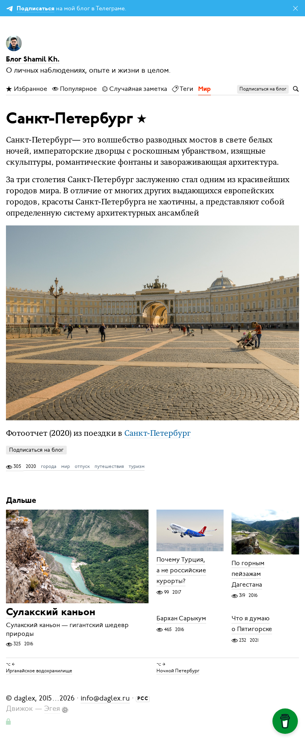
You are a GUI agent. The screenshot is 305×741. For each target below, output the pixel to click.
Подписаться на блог (36, 450)
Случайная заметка (134, 89)
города (48, 466)
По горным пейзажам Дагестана (248, 574)
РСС (143, 699)
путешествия (109, 466)
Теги (182, 89)
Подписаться (35, 9)
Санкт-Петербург (157, 434)
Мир (204, 89)
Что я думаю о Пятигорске (252, 624)
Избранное (26, 89)
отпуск (82, 466)
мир (65, 466)
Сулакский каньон (50, 612)
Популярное (74, 89)
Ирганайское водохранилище (39, 671)
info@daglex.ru (105, 698)
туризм (137, 466)
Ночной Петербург (177, 671)
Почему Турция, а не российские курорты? (181, 571)
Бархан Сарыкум (181, 618)
